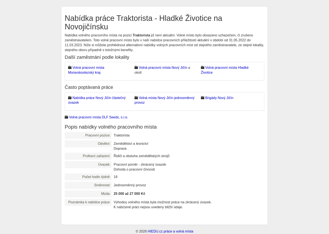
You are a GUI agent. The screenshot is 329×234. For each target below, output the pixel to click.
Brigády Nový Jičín (219, 98)
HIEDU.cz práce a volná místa (170, 231)
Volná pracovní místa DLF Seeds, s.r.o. (98, 117)
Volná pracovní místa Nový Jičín (163, 67)
